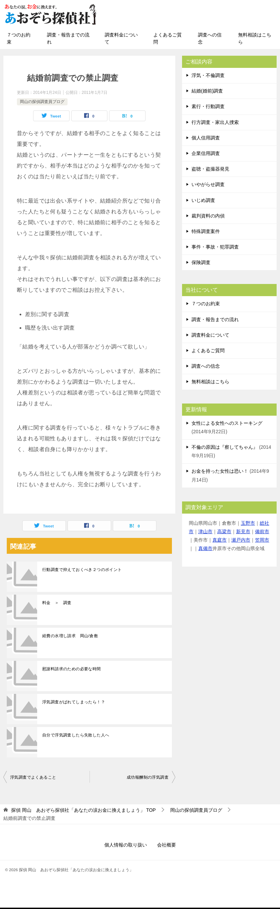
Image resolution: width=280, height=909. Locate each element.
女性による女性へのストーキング (227, 423)
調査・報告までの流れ (68, 38)
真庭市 (219, 540)
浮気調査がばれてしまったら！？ (73, 702)
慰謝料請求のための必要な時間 (71, 669)
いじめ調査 (203, 200)
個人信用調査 (206, 137)
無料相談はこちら (254, 38)
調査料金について (121, 38)
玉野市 (248, 523)
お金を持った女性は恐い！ (220, 471)
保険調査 (201, 262)
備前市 (262, 531)
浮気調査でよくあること (33, 777)
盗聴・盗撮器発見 (210, 169)
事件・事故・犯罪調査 (215, 247)
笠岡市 (262, 540)
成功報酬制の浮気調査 (148, 777)
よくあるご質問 (167, 38)
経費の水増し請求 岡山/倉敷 (70, 635)
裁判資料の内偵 (208, 215)
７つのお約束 (18, 38)
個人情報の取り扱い (125, 845)
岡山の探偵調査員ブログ (42, 101)
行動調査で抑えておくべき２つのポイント (82, 569)
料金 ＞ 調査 (57, 602)
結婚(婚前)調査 (207, 91)
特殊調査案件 (206, 231)
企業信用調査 (206, 153)
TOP (83, 810)
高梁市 (224, 531)
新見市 (243, 531)
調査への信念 (210, 38)
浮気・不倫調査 (208, 75)
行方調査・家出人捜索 (215, 122)
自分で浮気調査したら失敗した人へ (75, 735)
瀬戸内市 (240, 540)
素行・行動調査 (208, 106)
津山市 (205, 531)
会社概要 (166, 845)
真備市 (205, 548)
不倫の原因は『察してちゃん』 (225, 447)
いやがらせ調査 (208, 184)
